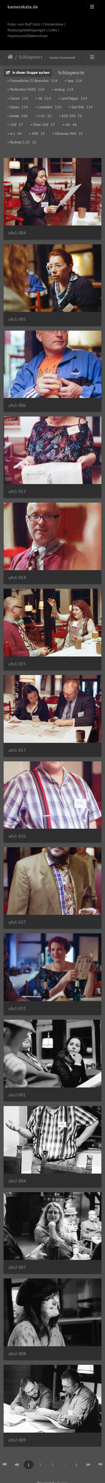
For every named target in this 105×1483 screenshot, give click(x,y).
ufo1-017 (17, 750)
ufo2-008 (17, 1353)
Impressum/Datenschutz (27, 35)
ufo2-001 (17, 1094)
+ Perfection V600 (25, 89)
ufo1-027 (17, 922)
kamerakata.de (22, 7)
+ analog (62, 89)
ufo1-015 (17, 663)
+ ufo (69, 124)
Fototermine (53, 24)
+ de (43, 98)
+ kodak (17, 116)
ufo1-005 (17, 319)
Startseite (10, 57)
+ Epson (17, 107)
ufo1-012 (17, 491)
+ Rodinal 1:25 (21, 142)
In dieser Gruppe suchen (27, 72)
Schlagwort (30, 57)
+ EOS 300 (70, 116)
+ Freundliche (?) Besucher (32, 80)
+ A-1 (14, 133)
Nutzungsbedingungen (26, 29)
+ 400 (37, 133)
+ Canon (17, 98)
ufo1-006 (17, 405)
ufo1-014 (17, 577)
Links (53, 29)
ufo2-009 (17, 1439)
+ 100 (15, 124)
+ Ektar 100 (42, 124)
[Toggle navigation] (92, 6)
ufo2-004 (17, 1180)
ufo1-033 (17, 1008)
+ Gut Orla (81, 107)
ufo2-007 (17, 1267)
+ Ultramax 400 (67, 133)
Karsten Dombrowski (62, 57)
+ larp (73, 80)
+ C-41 (43, 116)
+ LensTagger (72, 98)
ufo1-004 (17, 232)
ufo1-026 (17, 836)
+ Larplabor (48, 107)
